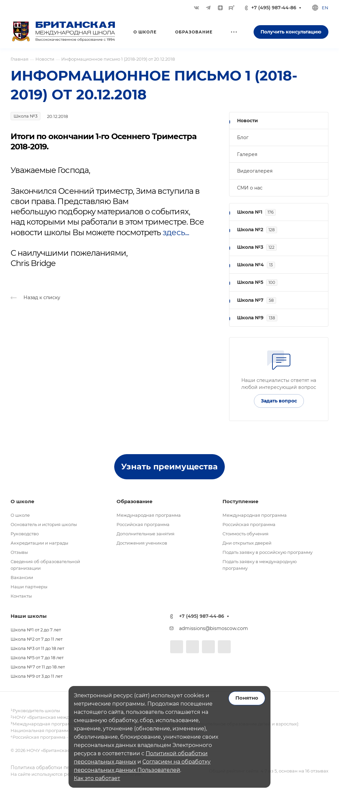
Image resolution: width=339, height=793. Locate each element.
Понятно (246, 698)
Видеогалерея (254, 171)
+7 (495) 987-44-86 (273, 8)
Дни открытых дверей (246, 543)
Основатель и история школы (44, 524)
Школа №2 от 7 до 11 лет (37, 639)
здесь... (176, 232)
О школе (20, 515)
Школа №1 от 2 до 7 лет (36, 629)
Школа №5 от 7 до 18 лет (37, 657)
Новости (247, 121)
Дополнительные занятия (145, 533)
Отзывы (19, 552)
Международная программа (149, 515)
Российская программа (143, 524)
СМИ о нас (250, 188)
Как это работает (97, 778)
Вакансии (22, 577)
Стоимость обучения (245, 533)
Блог (243, 137)
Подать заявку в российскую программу (267, 552)
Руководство (25, 533)
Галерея (247, 154)
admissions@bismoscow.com (213, 628)
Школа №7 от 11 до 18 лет (38, 666)
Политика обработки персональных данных (64, 767)
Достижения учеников (142, 543)
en (325, 7)
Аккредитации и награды (39, 543)
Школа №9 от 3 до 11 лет (37, 676)
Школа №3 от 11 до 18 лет (37, 648)
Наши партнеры (29, 586)
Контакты (21, 596)
